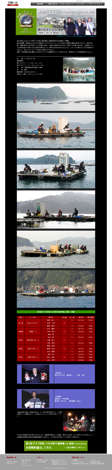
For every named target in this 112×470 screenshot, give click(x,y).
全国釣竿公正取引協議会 (97, 463)
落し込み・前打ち (13, 462)
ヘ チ (9, 460)
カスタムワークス (27, 465)
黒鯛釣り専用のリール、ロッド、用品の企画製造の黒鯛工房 (89, 1)
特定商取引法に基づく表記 (80, 463)
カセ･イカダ (11, 463)
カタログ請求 (41, 462)
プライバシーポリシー (79, 462)
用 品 (24, 462)
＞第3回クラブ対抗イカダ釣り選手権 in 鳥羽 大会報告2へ (77, 36)
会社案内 (75, 460)
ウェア (24, 463)
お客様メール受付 (43, 460)
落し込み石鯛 (26, 460)
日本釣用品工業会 (96, 462)
